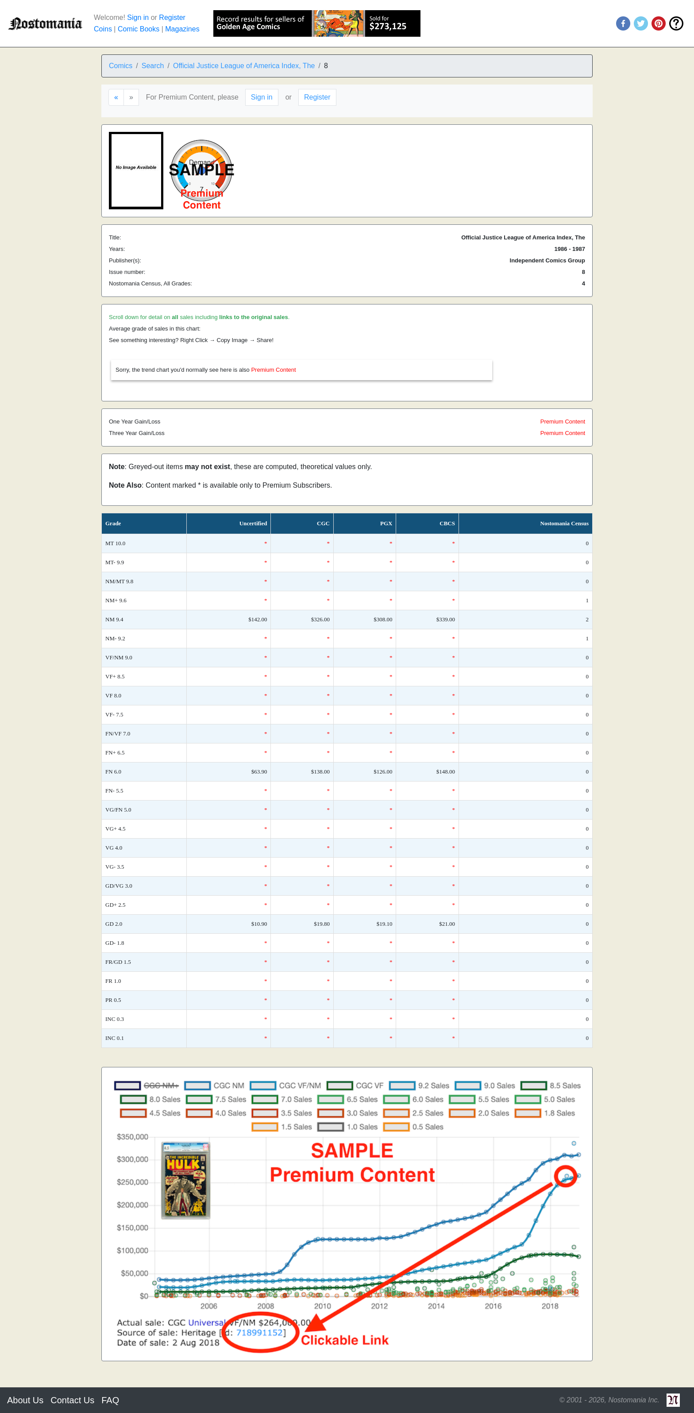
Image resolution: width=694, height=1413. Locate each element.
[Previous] (116, 97)
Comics (120, 65)
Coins (103, 29)
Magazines (182, 29)
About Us (25, 1400)
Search (153, 65)
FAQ (110, 1400)
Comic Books (138, 29)
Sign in (138, 17)
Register (172, 17)
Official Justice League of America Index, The (244, 65)
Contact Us (72, 1400)
